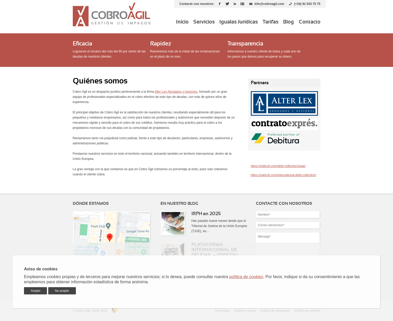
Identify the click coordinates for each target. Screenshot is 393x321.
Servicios (204, 22)
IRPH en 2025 (206, 214)
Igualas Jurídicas (238, 22)
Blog (288, 22)
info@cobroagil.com (269, 4)
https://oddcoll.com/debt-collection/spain (278, 166)
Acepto (35, 291)
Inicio (182, 22)
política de (246, 277)
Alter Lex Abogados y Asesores (176, 91)
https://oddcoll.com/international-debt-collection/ (283, 175)
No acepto (62, 291)
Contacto (309, 22)
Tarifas (270, 22)
